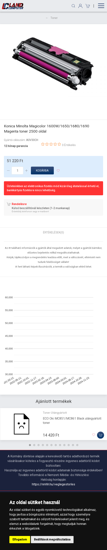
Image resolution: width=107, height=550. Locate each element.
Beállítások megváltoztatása (52, 539)
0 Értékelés (69, 145)
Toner (54, 17)
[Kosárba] (100, 435)
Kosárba (42, 170)
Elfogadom (20, 539)
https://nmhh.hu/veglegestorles (53, 484)
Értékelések (53, 232)
